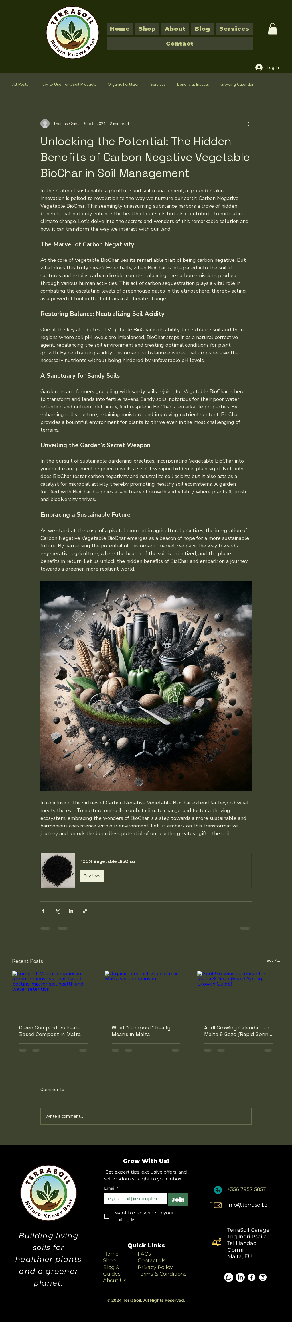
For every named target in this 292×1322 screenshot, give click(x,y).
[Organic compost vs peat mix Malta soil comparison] (146, 994)
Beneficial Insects (193, 84)
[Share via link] (85, 911)
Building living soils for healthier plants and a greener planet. (48, 1259)
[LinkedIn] (240, 1277)
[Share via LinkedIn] (71, 911)
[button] (272, 29)
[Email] (134, 1199)
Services (158, 84)
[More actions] (248, 123)
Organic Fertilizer (123, 84)
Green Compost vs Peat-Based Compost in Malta (50, 1030)
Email (111, 1188)
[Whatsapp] (228, 1277)
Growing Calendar (237, 84)
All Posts (20, 84)
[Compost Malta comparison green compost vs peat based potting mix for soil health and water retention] (53, 994)
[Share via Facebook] (43, 911)
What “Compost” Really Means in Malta (141, 1030)
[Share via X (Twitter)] (57, 911)
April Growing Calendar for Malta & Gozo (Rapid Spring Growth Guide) (238, 1030)
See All (273, 960)
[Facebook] (251, 1277)
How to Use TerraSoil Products (68, 84)
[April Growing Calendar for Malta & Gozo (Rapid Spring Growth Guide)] (238, 994)
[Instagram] (262, 1277)
